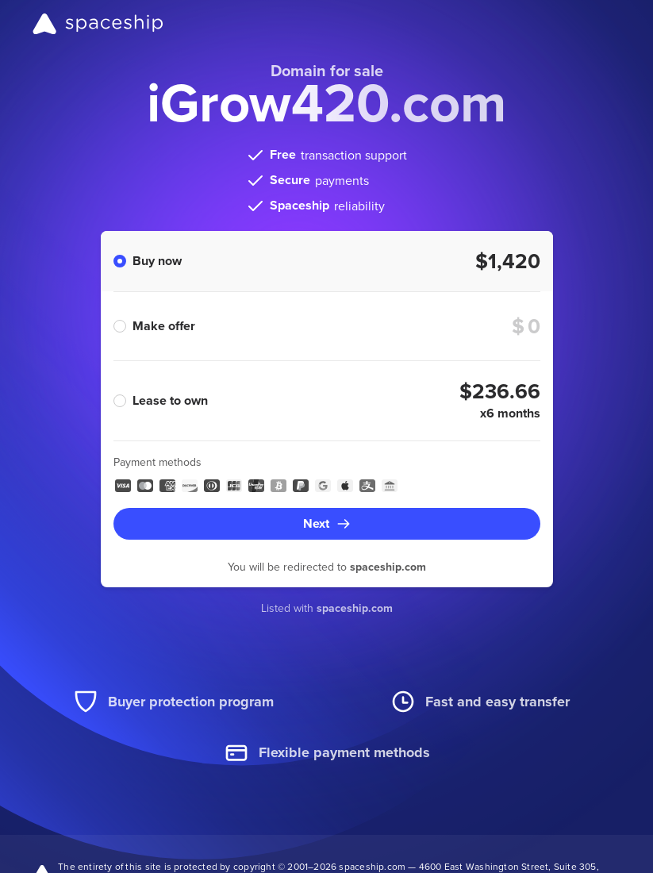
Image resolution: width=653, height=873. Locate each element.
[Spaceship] (98, 24)
